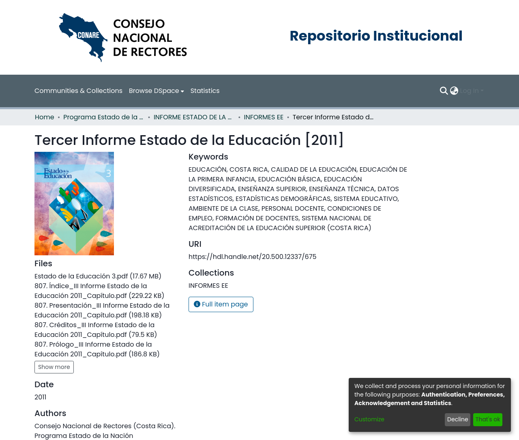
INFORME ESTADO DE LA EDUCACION (194, 117)
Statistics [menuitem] (205, 90)
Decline (457, 419)
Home (44, 117)
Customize (369, 419)
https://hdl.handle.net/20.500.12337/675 (253, 256)
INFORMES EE (264, 117)
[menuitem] (156, 91)
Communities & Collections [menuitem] (78, 90)
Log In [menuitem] (469, 90)
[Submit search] (444, 91)
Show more (54, 367)
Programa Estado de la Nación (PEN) (103, 117)
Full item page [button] (221, 304)
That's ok (488, 419)
